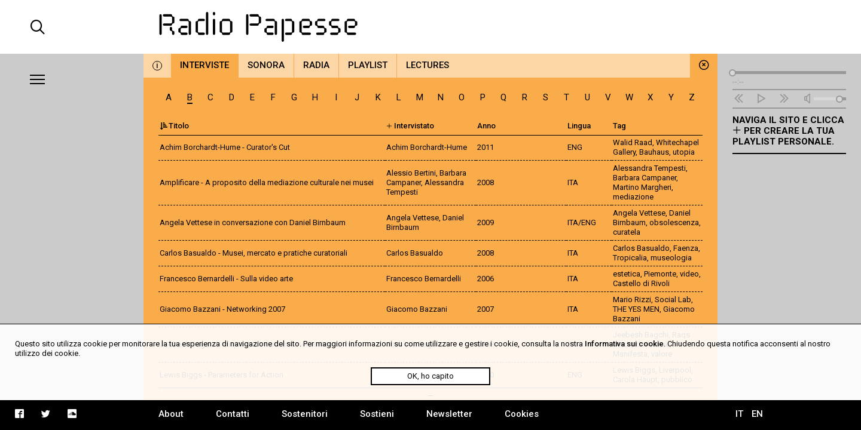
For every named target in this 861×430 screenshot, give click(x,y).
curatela (626, 232)
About (171, 413)
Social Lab (673, 299)
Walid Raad (632, 142)
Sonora (266, 65)
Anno (486, 125)
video (689, 273)
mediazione (633, 196)
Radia (316, 65)
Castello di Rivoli (641, 283)
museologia (671, 257)
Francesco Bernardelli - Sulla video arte (226, 278)
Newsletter (449, 413)
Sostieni (377, 413)
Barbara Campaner (644, 177)
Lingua (579, 125)
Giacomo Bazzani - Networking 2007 (222, 309)
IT (739, 413)
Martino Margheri (642, 187)
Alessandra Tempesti (649, 168)
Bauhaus (654, 152)
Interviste (204, 65)
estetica (626, 273)
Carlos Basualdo (641, 248)
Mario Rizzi (632, 299)
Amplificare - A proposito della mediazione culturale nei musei (267, 182)
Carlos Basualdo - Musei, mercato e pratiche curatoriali (253, 252)
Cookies (522, 413)
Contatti (232, 413)
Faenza (685, 248)
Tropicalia (630, 257)
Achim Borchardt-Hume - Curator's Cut (225, 147)
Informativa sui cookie (624, 343)
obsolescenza (674, 222)
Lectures (427, 65)
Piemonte (660, 273)
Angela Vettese (639, 212)
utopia (684, 152)
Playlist (367, 65)
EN (757, 413)
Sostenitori (305, 413)
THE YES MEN (636, 309)
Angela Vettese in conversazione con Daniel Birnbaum (253, 222)
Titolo (174, 125)
